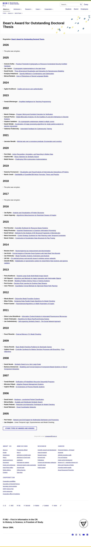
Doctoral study (20, 467)
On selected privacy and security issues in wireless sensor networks (33, 258)
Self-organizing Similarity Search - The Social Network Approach (39, 321)
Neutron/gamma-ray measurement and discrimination (32, 251)
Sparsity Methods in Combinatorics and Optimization (37, 73)
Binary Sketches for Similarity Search (26, 157)
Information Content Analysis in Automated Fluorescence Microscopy (44, 316)
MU (18, 505)
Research (42, 446)
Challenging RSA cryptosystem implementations (31, 159)
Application (20, 460)
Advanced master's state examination (26, 465)
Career (61, 446)
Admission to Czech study (23, 457)
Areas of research (42, 452)
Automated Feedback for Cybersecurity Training (36, 129)
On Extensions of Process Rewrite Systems (30, 387)
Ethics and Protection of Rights (66, 465)
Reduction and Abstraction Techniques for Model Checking (35, 404)
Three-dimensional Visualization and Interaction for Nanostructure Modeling (39, 71)
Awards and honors (8, 460)
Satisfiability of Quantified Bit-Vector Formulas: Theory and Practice (37, 174)
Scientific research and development (47, 450)
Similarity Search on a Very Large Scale (28, 364)
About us (7, 446)
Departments (6, 455)
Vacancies (60, 452)
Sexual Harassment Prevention (66, 470)
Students (68, 9)
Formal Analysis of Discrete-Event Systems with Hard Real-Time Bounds (36, 253)
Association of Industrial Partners (11, 484)
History (5, 457)
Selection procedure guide (64, 455)
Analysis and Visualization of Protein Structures (28, 213)
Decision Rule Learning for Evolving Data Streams (30, 283)
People (5, 452)
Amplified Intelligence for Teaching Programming (35, 101)
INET (11, 505)
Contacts (5, 472)
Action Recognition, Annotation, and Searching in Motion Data (32, 154)
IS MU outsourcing (7, 491)
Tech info (27, 505)
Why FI (19, 452)
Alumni (76, 9)
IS (4, 505)
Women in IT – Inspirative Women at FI (68, 462)
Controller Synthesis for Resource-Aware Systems (31, 228)
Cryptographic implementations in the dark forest (29, 68)
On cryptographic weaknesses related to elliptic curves (36, 121)
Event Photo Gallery (8, 467)
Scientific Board (42, 465)
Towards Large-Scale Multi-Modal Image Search (32, 276)
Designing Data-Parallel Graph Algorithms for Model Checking (34, 301)
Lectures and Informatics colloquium (47, 462)
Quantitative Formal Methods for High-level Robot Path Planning (36, 286)
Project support (41, 467)
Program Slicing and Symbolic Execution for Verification (34, 114)
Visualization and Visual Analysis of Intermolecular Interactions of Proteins (44, 172)
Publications (41, 460)
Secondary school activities (10, 486)
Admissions (22, 446)
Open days (19, 472)
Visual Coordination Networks (26, 407)
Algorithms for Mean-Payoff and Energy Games (33, 319)
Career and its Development (65, 460)
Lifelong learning (21, 470)
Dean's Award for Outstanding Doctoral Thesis (27, 39)
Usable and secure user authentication (30, 89)
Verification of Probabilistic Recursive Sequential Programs (35, 382)
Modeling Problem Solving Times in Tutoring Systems (32, 281)
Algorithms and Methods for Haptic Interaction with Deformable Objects (37, 278)
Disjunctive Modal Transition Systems (27, 298)
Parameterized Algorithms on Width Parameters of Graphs (35, 304)
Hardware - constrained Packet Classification (29, 399)
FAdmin (36, 505)
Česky (86, 4)
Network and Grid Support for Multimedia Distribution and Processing (36, 420)
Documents (6, 462)
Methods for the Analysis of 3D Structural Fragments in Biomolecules (37, 233)
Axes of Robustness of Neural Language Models (32, 76)
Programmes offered (22, 450)
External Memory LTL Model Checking (28, 334)
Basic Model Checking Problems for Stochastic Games (34, 347)
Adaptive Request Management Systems (30, 384)
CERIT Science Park (8, 489)
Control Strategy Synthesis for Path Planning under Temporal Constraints (42, 235)
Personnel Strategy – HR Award (66, 450)
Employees (84, 9)
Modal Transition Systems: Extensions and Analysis (32, 256)
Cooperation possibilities (9, 481)
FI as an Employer (62, 457)
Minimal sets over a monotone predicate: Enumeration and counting (39, 141)
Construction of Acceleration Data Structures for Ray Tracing (35, 238)
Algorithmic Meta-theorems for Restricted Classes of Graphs (36, 215)
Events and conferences (9, 465)
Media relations (7, 470)
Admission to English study (24, 455)
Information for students (23, 462)
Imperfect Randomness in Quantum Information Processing (36, 230)
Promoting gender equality (64, 467)
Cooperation (9, 477)
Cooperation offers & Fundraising (11, 494)
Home (54, 505)
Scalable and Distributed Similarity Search (28, 402)
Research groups (42, 455)
